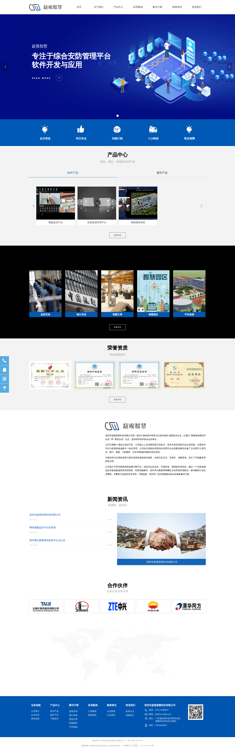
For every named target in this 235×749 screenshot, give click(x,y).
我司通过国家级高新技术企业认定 (47, 540)
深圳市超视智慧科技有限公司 (45, 514)
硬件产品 (162, 172)
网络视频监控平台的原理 (42, 527)
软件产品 (72, 172)
